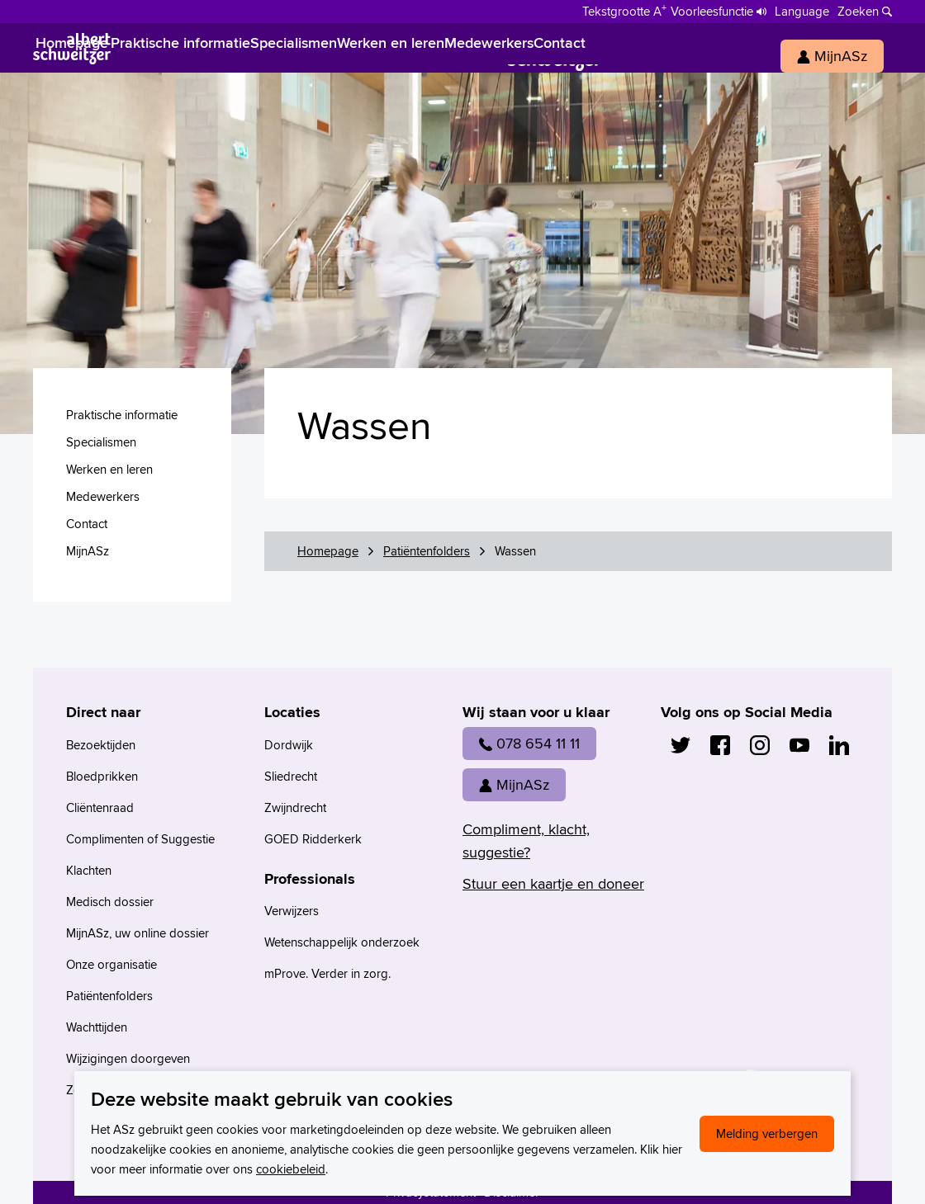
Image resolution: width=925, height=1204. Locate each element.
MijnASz (514, 784)
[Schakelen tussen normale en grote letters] (624, 10)
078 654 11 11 (529, 743)
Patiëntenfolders (426, 551)
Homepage (327, 551)
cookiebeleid (290, 1169)
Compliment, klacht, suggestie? (526, 840)
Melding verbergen (767, 1133)
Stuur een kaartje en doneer (553, 883)
